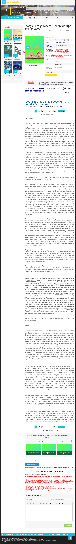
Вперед (61, 111)
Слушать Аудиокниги (62, 534)
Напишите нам (42, 84)
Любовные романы (16, 10)
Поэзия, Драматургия (70, 10)
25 (55, 111)
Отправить (68, 525)
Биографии (67, 14)
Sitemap (51, 534)
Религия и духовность (49, 12)
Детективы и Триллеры (28, 12)
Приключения (26, 10)
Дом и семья (57, 10)
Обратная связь (42, 534)
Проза (24, 14)
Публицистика (49, 46)
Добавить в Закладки (12, 17)
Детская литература (48, 10)
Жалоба (31, 82)
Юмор (45, 14)
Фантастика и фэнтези (18, 12)
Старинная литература (59, 12)
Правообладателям (8, 534)
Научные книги (37, 12)
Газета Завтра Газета (60, 42)
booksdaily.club (12, 2)
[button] (27, 503)
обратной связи (52, 540)
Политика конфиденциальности (26, 534)
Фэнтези (14, 14)
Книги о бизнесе (37, 10)
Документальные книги (39, 14)
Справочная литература (60, 14)
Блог (66, 12)
